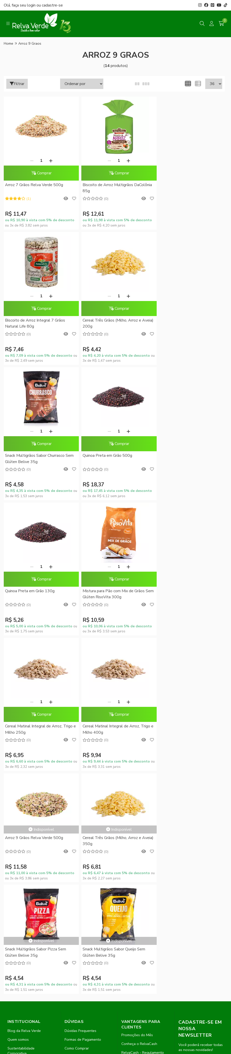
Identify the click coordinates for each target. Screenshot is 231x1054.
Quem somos (18, 792)
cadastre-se (52, 5)
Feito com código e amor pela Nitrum (115, 1010)
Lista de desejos (134, 850)
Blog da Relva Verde (24, 783)
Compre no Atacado (24, 815)
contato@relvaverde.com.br (42, 934)
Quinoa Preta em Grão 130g (30, 455)
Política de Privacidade (83, 818)
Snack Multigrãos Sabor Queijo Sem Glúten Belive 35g (111, 705)
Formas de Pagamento (83, 792)
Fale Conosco (19, 823)
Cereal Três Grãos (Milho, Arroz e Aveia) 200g (34, 323)
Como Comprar (77, 801)
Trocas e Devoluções (82, 827)
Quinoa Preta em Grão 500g (178, 320)
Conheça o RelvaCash (139, 796)
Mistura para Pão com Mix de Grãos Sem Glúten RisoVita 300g (111, 458)
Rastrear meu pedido (138, 841)
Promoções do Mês (137, 788)
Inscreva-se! (200, 853)
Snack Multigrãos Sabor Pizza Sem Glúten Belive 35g (35, 705)
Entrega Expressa (79, 810)
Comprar (40, 173)
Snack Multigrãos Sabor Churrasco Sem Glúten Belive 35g (114, 323)
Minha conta (131, 823)
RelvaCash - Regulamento (142, 805)
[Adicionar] (49, 160)
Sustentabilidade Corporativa (21, 804)
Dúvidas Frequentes (80, 783)
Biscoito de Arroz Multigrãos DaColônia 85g (114, 188)
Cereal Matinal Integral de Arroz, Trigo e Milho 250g (187, 458)
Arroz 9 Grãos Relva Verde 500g (109, 567)
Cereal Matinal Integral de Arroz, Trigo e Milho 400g (39, 594)
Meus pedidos (132, 832)
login (32, 5)
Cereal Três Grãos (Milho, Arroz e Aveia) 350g (183, 570)
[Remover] (30, 160)
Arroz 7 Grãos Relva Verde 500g (34, 185)
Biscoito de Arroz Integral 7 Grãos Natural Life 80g (184, 188)
